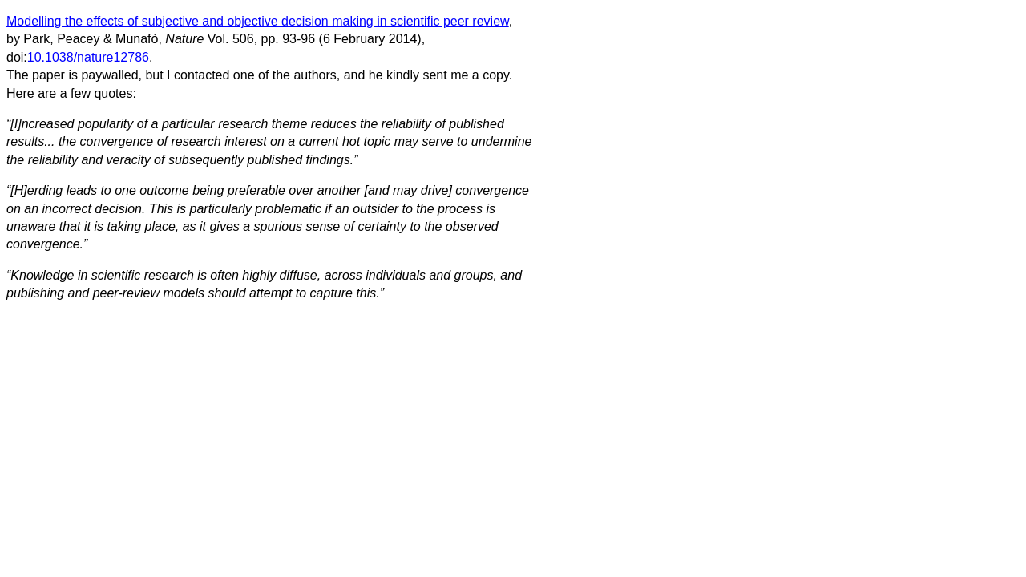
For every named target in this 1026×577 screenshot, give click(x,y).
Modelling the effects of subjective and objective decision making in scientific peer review (257, 21)
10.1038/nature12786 (88, 57)
